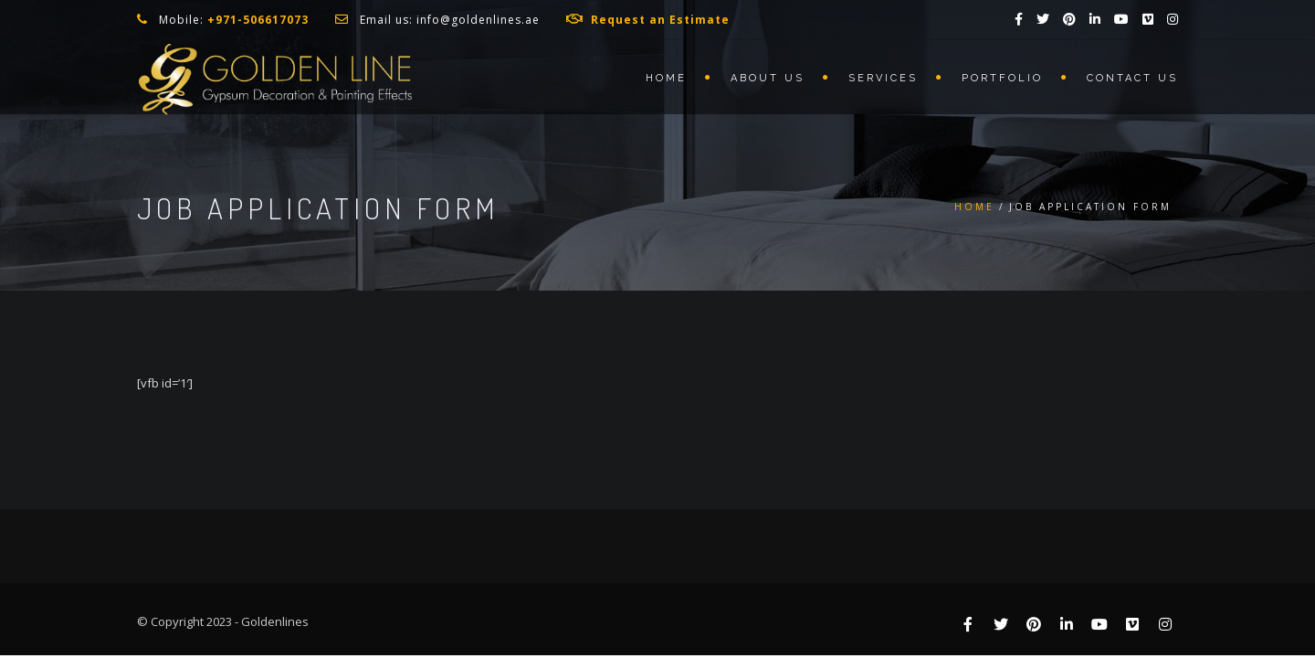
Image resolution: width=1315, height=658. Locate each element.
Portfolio (1002, 78)
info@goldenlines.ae (478, 19)
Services (883, 78)
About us (768, 78)
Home (666, 78)
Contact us (1132, 78)
